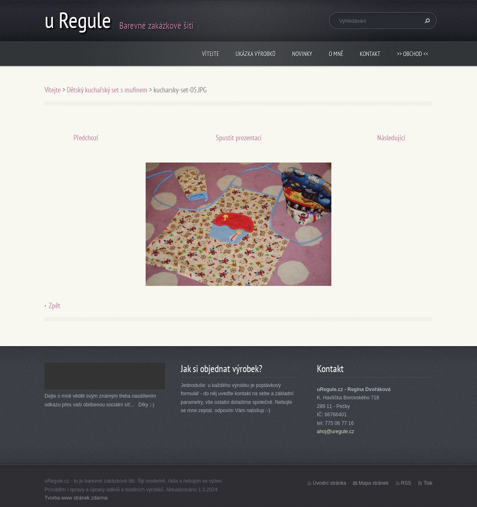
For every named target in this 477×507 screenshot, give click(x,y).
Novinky (302, 54)
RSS (406, 483)
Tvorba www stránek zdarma (76, 498)
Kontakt (370, 54)
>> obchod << (412, 54)
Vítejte (210, 54)
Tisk (427, 483)
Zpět (54, 305)
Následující (391, 137)
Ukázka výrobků (256, 54)
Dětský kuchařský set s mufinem (107, 89)
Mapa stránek (374, 483)
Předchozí (85, 137)
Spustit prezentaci (239, 137)
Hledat (426, 20)
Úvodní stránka (329, 483)
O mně (336, 54)
